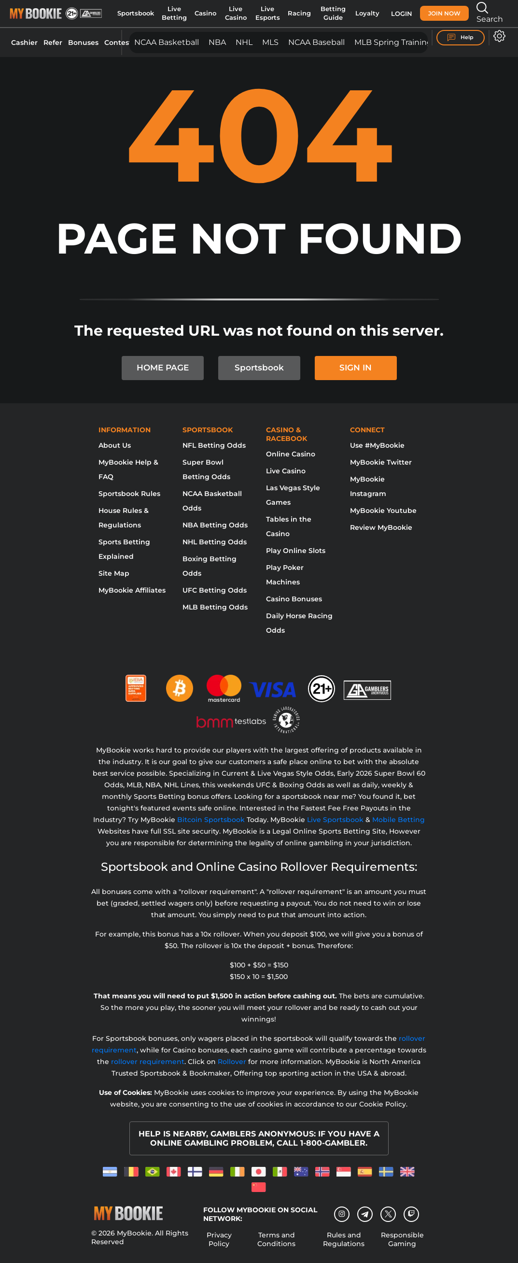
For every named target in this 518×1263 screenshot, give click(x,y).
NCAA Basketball (166, 42)
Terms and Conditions (276, 1239)
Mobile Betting (398, 819)
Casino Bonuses (294, 599)
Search (489, 13)
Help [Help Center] (461, 38)
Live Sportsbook (335, 819)
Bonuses (83, 42)
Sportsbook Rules (129, 493)
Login (401, 13)
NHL (244, 42)
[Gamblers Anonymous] (368, 684)
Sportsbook (135, 13)
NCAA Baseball (316, 42)
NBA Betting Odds (215, 525)
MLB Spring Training (393, 42)
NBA (217, 42)
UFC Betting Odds (214, 590)
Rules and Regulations (343, 1239)
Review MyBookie (381, 527)
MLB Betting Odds (215, 607)
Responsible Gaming (402, 1239)
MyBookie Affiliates (132, 590)
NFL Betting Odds (214, 445)
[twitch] (411, 1214)
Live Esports (267, 13)
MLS (270, 42)
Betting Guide (333, 13)
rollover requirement (147, 1061)
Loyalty (367, 13)
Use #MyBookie (377, 445)
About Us (114, 445)
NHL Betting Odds (214, 542)
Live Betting (174, 13)
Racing (299, 13)
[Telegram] (365, 1214)
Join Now (444, 13)
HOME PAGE (163, 367)
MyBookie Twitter (381, 462)
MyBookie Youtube (383, 510)
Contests (119, 42)
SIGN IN (355, 367)
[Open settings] (497, 36)
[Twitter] (388, 1214)
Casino (205, 13)
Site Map (113, 573)
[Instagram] (341, 1214)
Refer (52, 42)
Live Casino (236, 13)
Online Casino (290, 454)
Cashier (24, 42)
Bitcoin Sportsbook (211, 819)
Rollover (232, 1061)
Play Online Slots (295, 550)
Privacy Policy (219, 1239)
